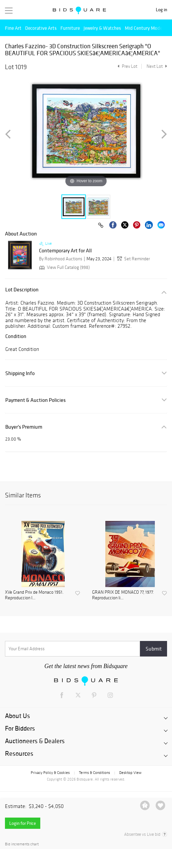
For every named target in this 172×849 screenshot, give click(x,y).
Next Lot (157, 66)
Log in (161, 9)
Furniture (70, 28)
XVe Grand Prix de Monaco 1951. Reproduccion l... (34, 595)
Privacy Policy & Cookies (50, 772)
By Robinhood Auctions (60, 258)
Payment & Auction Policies (35, 400)
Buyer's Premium (23, 427)
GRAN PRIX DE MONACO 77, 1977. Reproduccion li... (123, 595)
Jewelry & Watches (102, 28)
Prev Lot (126, 66)
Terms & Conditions (94, 772)
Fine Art (13, 28)
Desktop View (130, 772)
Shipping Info (20, 373)
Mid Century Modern (146, 28)
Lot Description (22, 289)
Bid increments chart (22, 844)
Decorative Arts (41, 28)
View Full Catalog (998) (64, 267)
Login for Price (22, 823)
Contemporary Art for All (65, 251)
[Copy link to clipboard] (101, 226)
